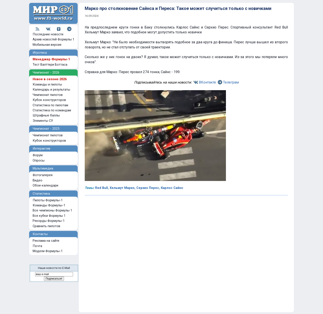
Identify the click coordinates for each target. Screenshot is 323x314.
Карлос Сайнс (172, 188)
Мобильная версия (47, 45)
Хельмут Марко (122, 188)
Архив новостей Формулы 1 (53, 39)
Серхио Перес (147, 188)
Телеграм (231, 82)
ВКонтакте (207, 82)
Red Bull (101, 188)
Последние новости (48, 34)
